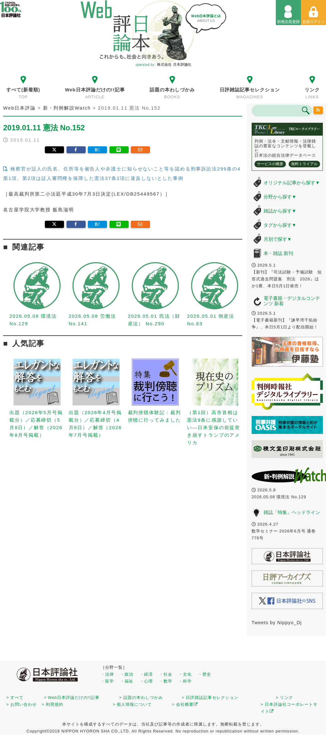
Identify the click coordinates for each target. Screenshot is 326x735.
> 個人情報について (132, 704)
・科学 (185, 681)
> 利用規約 (52, 704)
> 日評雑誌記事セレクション (210, 697)
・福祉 (126, 681)
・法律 (107, 674)
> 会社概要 (185, 704)
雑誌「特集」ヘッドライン (292, 512)
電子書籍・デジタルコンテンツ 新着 (292, 300)
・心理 (146, 681)
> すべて (15, 697)
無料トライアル (304, 164)
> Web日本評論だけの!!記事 (71, 697)
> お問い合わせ (21, 704)
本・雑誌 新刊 (278, 253)
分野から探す (280, 196)
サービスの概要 (270, 164)
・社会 (165, 674)
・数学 (165, 681)
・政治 (126, 674)
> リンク (284, 697)
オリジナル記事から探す (292, 182)
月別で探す (278, 239)
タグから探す (280, 225)
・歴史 (204, 674)
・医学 (107, 681)
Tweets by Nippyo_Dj (277, 622)
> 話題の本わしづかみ (141, 697)
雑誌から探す (280, 210)
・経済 (146, 674)
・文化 (185, 674)
